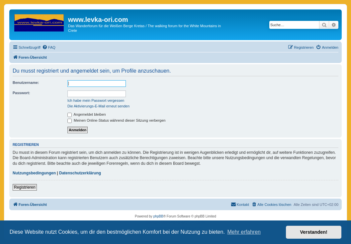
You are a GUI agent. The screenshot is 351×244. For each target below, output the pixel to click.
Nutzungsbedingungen (34, 173)
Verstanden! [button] (313, 232)
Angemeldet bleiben (86, 114)
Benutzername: (26, 83)
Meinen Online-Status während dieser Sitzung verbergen (116, 120)
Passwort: (21, 93)
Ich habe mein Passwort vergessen (95, 100)
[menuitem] (48, 47)
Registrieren (25, 187)
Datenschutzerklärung (80, 173)
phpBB (158, 216)
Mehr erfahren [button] (244, 232)
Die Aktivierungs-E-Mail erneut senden (98, 106)
